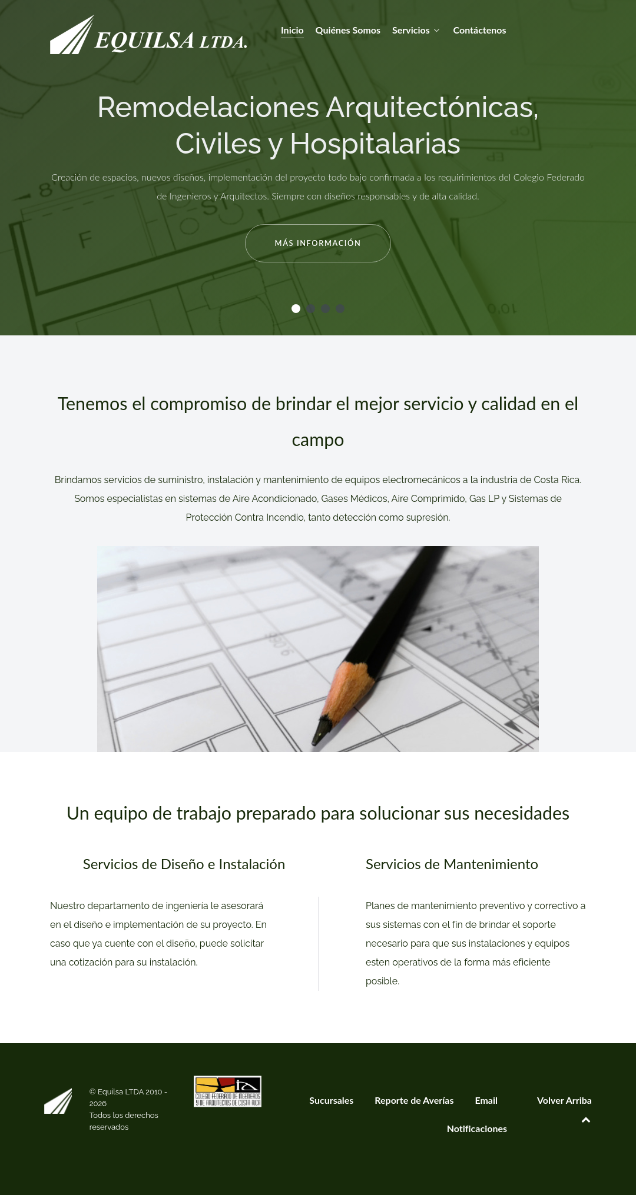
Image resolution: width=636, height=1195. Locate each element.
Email (486, 1100)
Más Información (318, 243)
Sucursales (331, 1100)
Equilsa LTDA (121, 1091)
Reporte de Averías (414, 1100)
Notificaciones (477, 1128)
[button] (296, 308)
